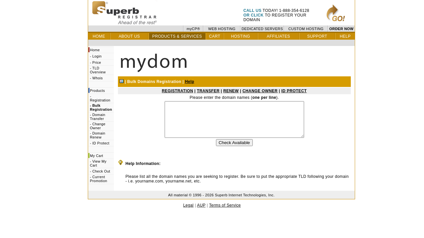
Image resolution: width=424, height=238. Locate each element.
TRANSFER (208, 91)
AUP (201, 212)
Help (189, 81)
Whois (97, 78)
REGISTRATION (177, 91)
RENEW (231, 91)
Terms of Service (225, 212)
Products (97, 91)
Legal (188, 212)
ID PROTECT (294, 91)
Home (95, 50)
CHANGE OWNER (260, 91)
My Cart (96, 156)
